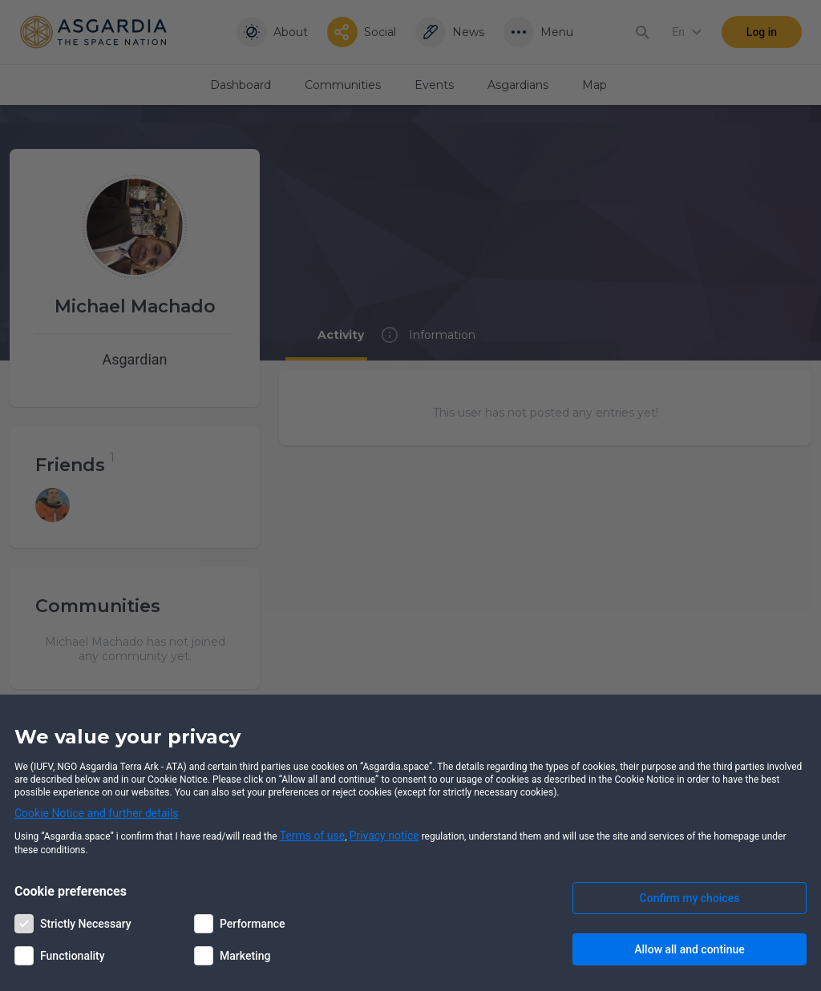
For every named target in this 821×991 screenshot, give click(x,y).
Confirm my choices (690, 898)
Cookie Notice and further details (96, 813)
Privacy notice (384, 835)
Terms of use (313, 835)
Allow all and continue (689, 949)
